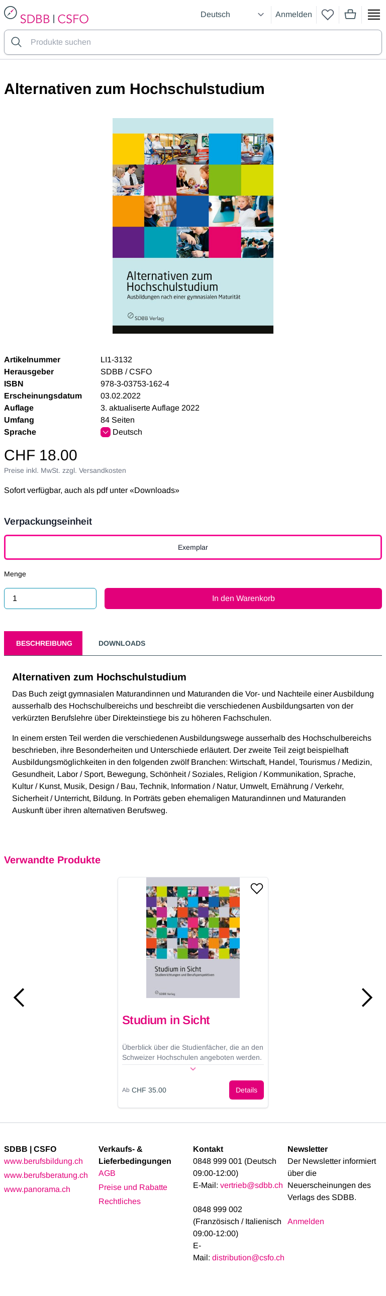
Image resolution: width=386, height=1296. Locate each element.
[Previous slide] (19, 997)
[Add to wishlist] (257, 888)
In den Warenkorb (243, 598)
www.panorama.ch (37, 1189)
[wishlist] (328, 15)
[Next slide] (367, 997)
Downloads (122, 643)
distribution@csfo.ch (248, 1257)
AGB (107, 1173)
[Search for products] (204, 42)
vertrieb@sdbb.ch (251, 1185)
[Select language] (234, 15)
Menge (15, 574)
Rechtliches (120, 1201)
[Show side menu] (374, 15)
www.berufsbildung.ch (43, 1161)
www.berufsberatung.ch (46, 1175)
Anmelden (293, 14)
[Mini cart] (350, 15)
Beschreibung (44, 643)
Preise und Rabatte (133, 1187)
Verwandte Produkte (52, 859)
